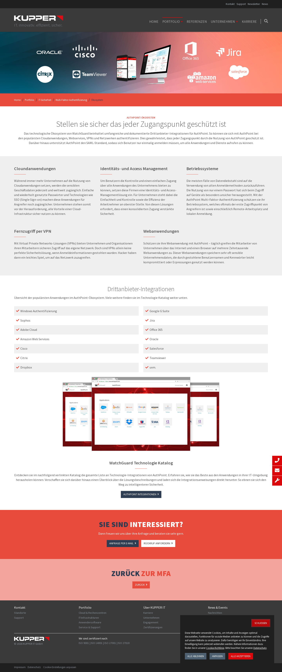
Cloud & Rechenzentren (92, 613)
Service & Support (89, 627)
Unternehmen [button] (223, 21)
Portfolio (29, 99)
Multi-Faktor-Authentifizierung (71, 99)
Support (241, 4)
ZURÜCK (141, 584)
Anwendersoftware (90, 622)
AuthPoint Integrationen (141, 494)
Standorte (20, 613)
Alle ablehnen (195, 656)
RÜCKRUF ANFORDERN (158, 543)
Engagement (150, 622)
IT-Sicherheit (45, 99)
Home (153, 21)
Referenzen (197, 21)
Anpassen (217, 656)
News (265, 4)
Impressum (20, 667)
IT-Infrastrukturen (89, 617)
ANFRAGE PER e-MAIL (122, 543)
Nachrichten (215, 613)
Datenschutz (34, 667)
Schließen (261, 623)
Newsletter (254, 4)
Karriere (249, 21)
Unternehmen (151, 617)
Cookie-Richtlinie (215, 647)
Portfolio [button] (171, 21)
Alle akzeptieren (240, 656)
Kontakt (230, 4)
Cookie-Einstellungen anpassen (59, 667)
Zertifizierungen (152, 627)
